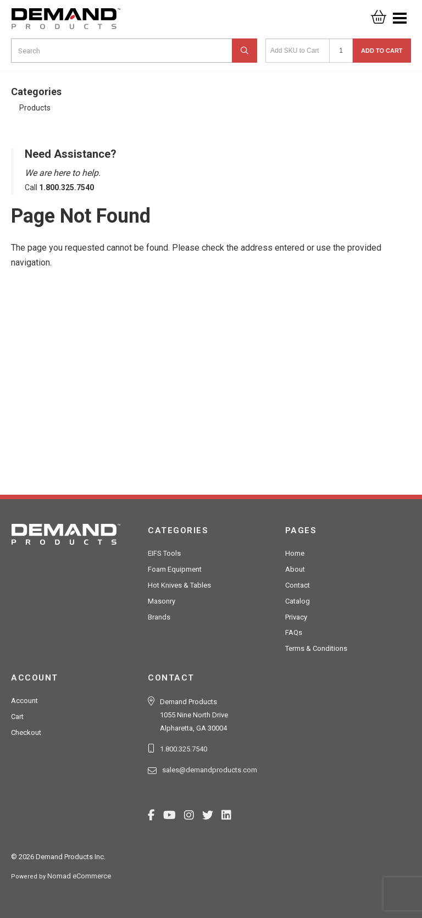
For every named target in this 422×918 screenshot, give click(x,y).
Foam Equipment (175, 569)
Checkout (26, 732)
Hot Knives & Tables (179, 585)
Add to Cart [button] (382, 50)
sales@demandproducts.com (209, 770)
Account (24, 700)
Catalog (297, 601)
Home (294, 553)
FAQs (293, 632)
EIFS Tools (164, 553)
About (295, 569)
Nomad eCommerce (79, 876)
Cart (17, 716)
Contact (297, 585)
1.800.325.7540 (183, 749)
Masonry (161, 601)
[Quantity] (341, 50)
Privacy (296, 617)
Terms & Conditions (316, 648)
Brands (159, 617)
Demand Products (66, 22)
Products (35, 107)
